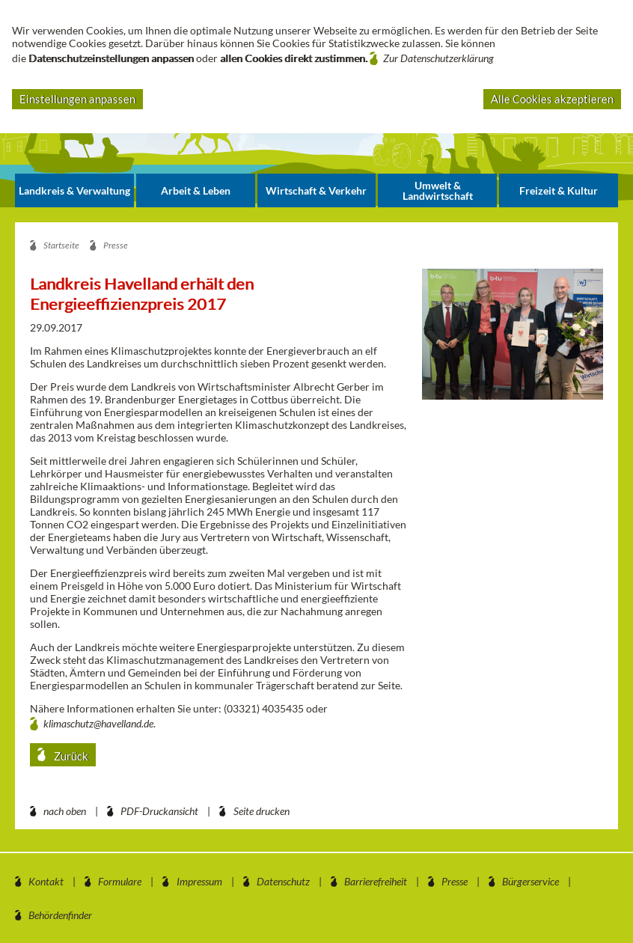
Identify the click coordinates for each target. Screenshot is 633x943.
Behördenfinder (60, 915)
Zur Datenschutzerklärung (438, 58)
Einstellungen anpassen (77, 99)
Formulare (119, 881)
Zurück (70, 756)
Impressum (199, 881)
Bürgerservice (530, 881)
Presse (454, 881)
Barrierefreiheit (375, 881)
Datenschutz (283, 881)
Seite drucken (261, 811)
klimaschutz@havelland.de (98, 723)
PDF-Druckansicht (159, 811)
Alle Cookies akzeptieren (552, 99)
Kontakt (46, 881)
